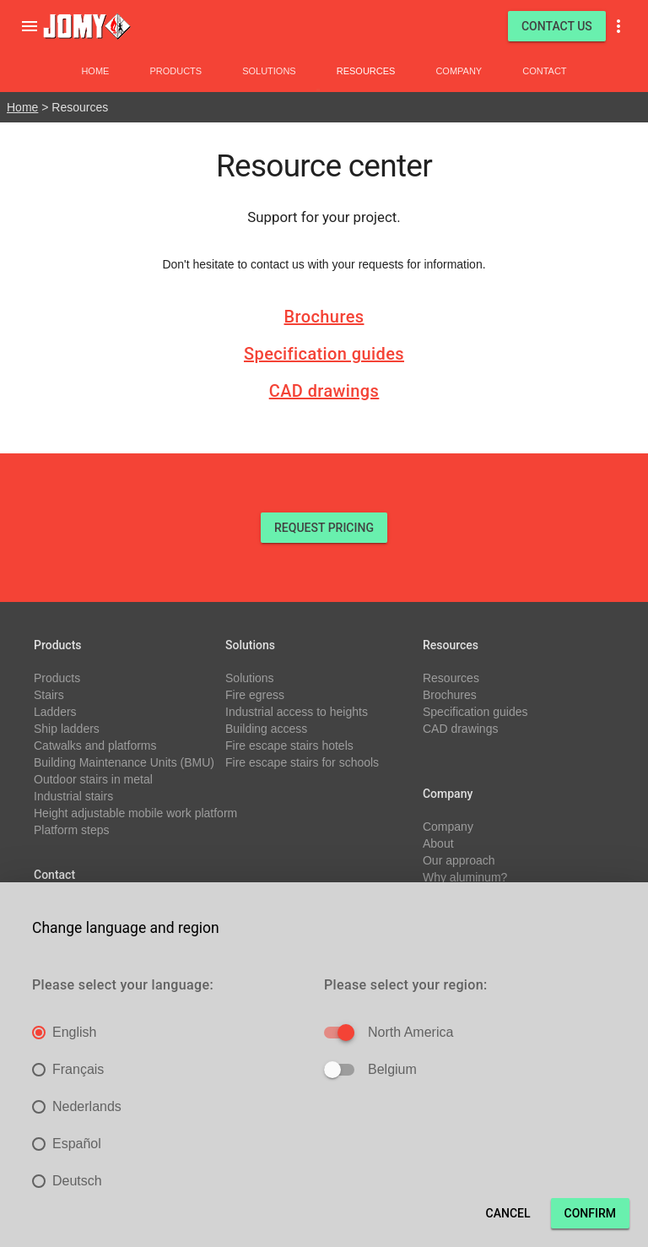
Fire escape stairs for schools (302, 762)
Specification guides (324, 354)
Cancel (508, 1213)
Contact (544, 71)
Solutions (269, 71)
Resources (366, 71)
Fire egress (254, 695)
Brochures (324, 316)
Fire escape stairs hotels (289, 745)
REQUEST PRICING (324, 527)
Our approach (459, 860)
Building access (266, 728)
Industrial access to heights (296, 711)
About (438, 843)
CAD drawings (324, 391)
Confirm (590, 1213)
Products (175, 71)
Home (95, 71)
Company (458, 71)
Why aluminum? (465, 877)
